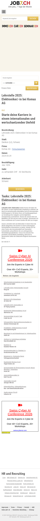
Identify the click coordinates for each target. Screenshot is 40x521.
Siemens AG (21, 477)
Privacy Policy (6, 88)
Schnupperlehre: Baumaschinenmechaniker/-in (17, 322)
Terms (13, 507)
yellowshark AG (28, 480)
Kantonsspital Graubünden (14, 484)
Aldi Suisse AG (31, 487)
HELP (3, 110)
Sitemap (31, 510)
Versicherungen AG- (32, 477)
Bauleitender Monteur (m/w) (12, 362)
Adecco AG (32, 493)
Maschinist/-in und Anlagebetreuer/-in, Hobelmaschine (20, 333)
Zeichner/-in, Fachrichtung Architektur (15, 339)
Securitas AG (8, 487)
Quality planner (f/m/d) (10, 392)
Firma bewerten (18, 149)
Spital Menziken (17, 490)
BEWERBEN (20, 189)
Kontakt (26, 507)
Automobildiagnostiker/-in (11, 375)
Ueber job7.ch (6, 510)
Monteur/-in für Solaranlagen (12, 299)
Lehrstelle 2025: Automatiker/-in (13, 305)
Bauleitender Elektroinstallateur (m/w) (15, 311)
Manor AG (34, 490)
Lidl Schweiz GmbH (30, 496)
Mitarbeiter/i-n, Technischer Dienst (14, 356)
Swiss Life (23, 487)
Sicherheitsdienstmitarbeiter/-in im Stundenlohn (18, 282)
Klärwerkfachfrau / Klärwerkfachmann (15, 386)
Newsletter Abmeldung (19, 510)
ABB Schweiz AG (12, 477)
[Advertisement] (20, 48)
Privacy (19, 507)
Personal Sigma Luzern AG (15, 480)
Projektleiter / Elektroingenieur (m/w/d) (15, 328)
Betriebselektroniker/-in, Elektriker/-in (15, 350)
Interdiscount (24, 493)
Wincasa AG (7, 496)
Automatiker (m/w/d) (10, 381)
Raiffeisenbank (7, 490)
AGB (33, 507)
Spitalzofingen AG (18, 496)
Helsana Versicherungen (12, 493)
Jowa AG (16, 487)
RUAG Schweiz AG (28, 484)
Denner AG (27, 490)
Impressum (5, 507)
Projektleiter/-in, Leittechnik (12, 293)
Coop (4, 477)
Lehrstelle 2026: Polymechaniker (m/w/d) (16, 288)
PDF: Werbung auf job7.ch (24, 517)
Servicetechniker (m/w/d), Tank (13, 316)
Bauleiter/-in (7, 345)
